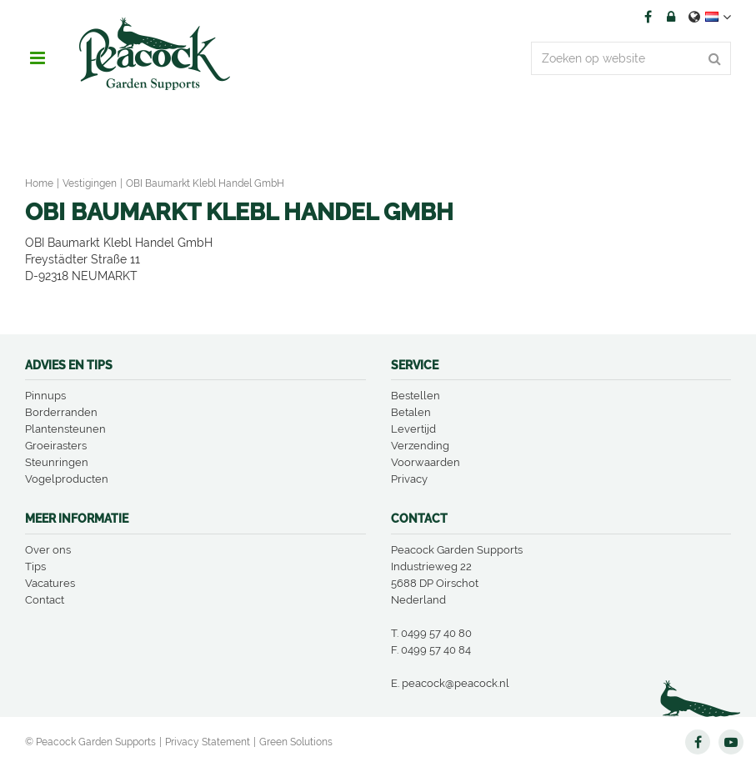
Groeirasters (56, 445)
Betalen (411, 412)
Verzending (420, 445)
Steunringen (56, 462)
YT (730, 741)
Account (671, 16)
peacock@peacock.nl (455, 683)
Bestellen (415, 395)
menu (37, 58)
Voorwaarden (425, 462)
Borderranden (61, 412)
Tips (35, 566)
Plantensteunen (65, 429)
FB (647, 16)
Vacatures (50, 583)
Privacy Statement (207, 742)
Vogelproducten (66, 479)
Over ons (48, 550)
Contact (44, 600)
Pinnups (45, 395)
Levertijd (413, 429)
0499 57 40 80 (436, 633)
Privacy (409, 479)
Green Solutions (296, 742)
